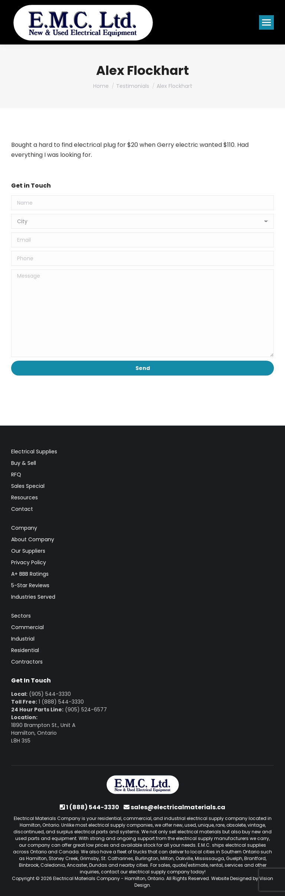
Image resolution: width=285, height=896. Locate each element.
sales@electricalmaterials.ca (178, 807)
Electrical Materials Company (86, 878)
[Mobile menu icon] (266, 22)
